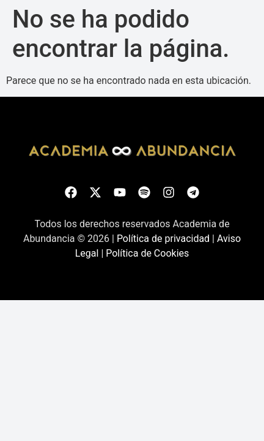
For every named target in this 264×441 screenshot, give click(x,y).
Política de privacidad (163, 238)
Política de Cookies (147, 253)
